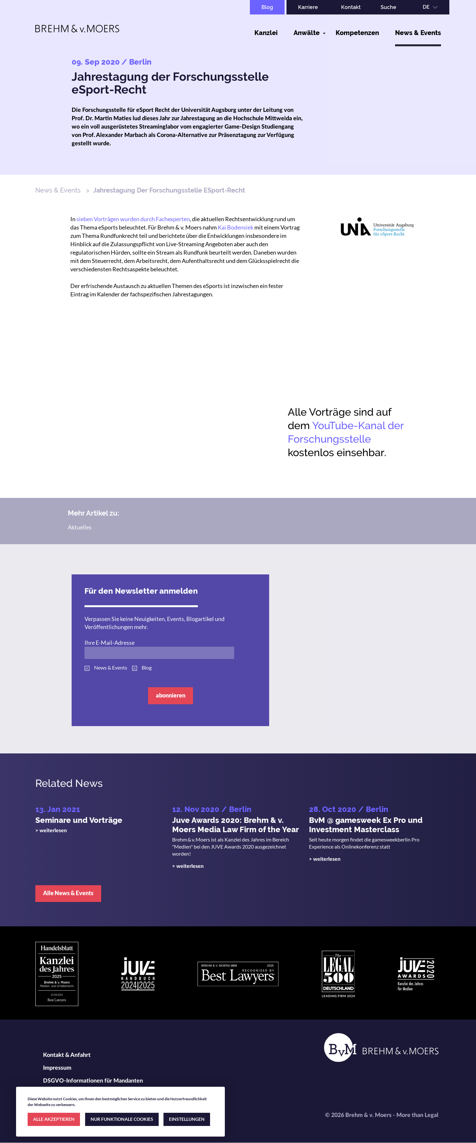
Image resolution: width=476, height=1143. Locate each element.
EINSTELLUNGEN (187, 1119)
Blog (267, 7)
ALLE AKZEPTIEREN (54, 1119)
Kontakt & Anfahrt (67, 1055)
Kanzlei (266, 33)
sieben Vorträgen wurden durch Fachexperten (133, 218)
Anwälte (307, 33)
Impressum (57, 1068)
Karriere (308, 7)
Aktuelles (80, 527)
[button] (377, 226)
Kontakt (351, 7)
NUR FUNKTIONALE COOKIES (122, 1119)
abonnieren (170, 695)
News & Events (418, 33)
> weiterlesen (51, 830)
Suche (388, 7)
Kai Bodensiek (235, 227)
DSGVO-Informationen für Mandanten (93, 1081)
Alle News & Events (68, 892)
